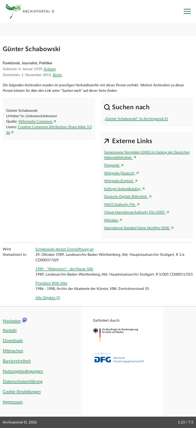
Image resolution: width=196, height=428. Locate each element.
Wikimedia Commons (35, 121)
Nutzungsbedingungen (23, 371)
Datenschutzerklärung (23, 382)
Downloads (13, 341)
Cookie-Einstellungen (22, 392)
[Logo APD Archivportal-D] (33, 11)
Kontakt (10, 330)
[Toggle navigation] (187, 11)
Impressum (13, 402)
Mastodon (12, 321)
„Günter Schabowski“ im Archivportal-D (136, 119)
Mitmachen (13, 351)
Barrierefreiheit (17, 361)
